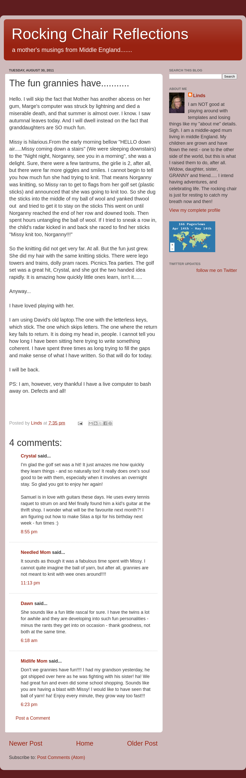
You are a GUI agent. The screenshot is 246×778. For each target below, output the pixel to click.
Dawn (27, 603)
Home (84, 743)
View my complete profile (194, 210)
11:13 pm (30, 582)
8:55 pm (29, 531)
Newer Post (25, 743)
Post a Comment (33, 718)
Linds (199, 95)
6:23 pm (29, 704)
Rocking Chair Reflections (100, 33)
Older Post (142, 743)
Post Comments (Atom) (61, 757)
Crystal (28, 456)
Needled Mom (36, 552)
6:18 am (29, 640)
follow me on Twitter (216, 270)
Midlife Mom (34, 661)
